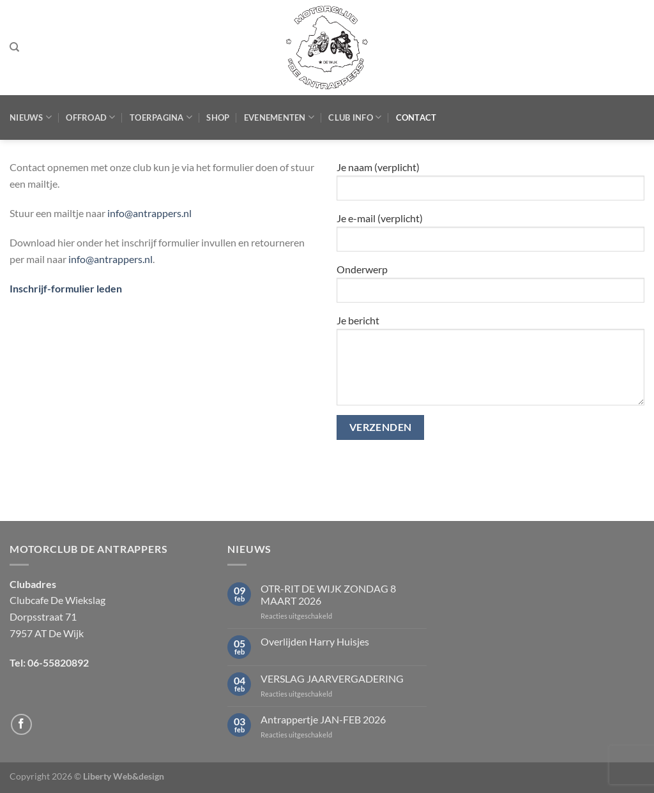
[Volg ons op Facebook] (21, 724)
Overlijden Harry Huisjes (315, 641)
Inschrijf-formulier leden (66, 288)
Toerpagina (161, 117)
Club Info (354, 117)
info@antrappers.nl (149, 213)
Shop (217, 117)
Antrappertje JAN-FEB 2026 (323, 719)
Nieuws (31, 117)
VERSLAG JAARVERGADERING (332, 678)
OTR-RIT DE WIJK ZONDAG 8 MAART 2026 (328, 594)
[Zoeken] (14, 47)
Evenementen (279, 117)
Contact (416, 117)
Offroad (90, 117)
